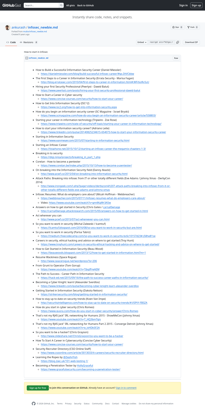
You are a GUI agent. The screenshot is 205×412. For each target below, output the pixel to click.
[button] (177, 42)
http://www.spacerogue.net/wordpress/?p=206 (69, 261)
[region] (102, 220)
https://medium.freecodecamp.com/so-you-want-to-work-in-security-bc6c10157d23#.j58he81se (98, 236)
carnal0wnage (111, 207)
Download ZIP (191, 42)
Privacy (68, 403)
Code (11, 42)
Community (97, 403)
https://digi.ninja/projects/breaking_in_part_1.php (70, 157)
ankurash (19, 27)
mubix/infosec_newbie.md (35, 31)
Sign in (183, 5)
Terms (60, 403)
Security (77, 403)
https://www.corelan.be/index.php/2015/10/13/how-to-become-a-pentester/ (86, 165)
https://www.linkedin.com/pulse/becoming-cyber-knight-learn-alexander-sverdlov (90, 286)
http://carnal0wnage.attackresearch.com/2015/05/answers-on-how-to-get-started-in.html (94, 211)
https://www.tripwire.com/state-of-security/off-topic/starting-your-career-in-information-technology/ (101, 124)
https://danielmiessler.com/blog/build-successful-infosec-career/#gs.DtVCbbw (87, 74)
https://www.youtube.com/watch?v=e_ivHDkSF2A (70, 327)
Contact (115, 403)
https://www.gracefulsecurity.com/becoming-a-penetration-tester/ (80, 369)
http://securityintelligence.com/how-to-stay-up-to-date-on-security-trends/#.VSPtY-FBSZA (94, 302)
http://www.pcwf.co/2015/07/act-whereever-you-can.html (75, 219)
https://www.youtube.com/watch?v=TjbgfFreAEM (70, 269)
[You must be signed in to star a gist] (177, 27)
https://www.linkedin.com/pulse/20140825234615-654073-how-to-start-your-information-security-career (103, 132)
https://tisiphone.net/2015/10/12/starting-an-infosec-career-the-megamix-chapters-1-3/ (93, 149)
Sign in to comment (126, 387)
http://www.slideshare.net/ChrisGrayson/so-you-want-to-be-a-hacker (82, 336)
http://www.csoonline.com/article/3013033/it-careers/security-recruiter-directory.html (92, 352)
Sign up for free (37, 387)
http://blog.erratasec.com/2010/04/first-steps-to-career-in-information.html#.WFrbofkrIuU (95, 82)
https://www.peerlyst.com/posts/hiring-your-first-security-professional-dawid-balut (90, 90)
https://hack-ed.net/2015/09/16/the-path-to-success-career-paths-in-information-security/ (94, 277)
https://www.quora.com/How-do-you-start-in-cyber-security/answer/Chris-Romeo (89, 311)
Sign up (196, 5)
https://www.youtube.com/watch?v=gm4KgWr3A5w (80, 202)
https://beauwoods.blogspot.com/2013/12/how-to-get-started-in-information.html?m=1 (93, 252)
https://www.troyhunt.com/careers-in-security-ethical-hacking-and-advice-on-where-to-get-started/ (100, 244)
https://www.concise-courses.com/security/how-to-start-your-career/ (82, 99)
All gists (70, 5)
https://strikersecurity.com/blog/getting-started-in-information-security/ (84, 294)
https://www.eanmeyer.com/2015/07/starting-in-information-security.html (85, 140)
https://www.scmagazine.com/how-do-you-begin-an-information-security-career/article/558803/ (98, 115)
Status (87, 403)
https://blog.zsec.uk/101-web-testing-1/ (64, 361)
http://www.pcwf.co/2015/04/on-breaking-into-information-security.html (84, 174)
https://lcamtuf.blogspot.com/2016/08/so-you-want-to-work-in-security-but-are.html (91, 227)
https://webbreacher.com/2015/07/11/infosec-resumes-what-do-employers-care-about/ (93, 198)
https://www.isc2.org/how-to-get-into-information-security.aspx (79, 107)
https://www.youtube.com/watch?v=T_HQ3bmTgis (71, 319)
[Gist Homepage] (12, 5)
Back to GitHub (85, 5)
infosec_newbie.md (43, 27)
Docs (107, 403)
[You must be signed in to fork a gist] (193, 27)
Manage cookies (129, 403)
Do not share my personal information (156, 403)
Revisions (29, 42)
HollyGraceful (85, 365)
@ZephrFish (70, 357)
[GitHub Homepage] (34, 404)
